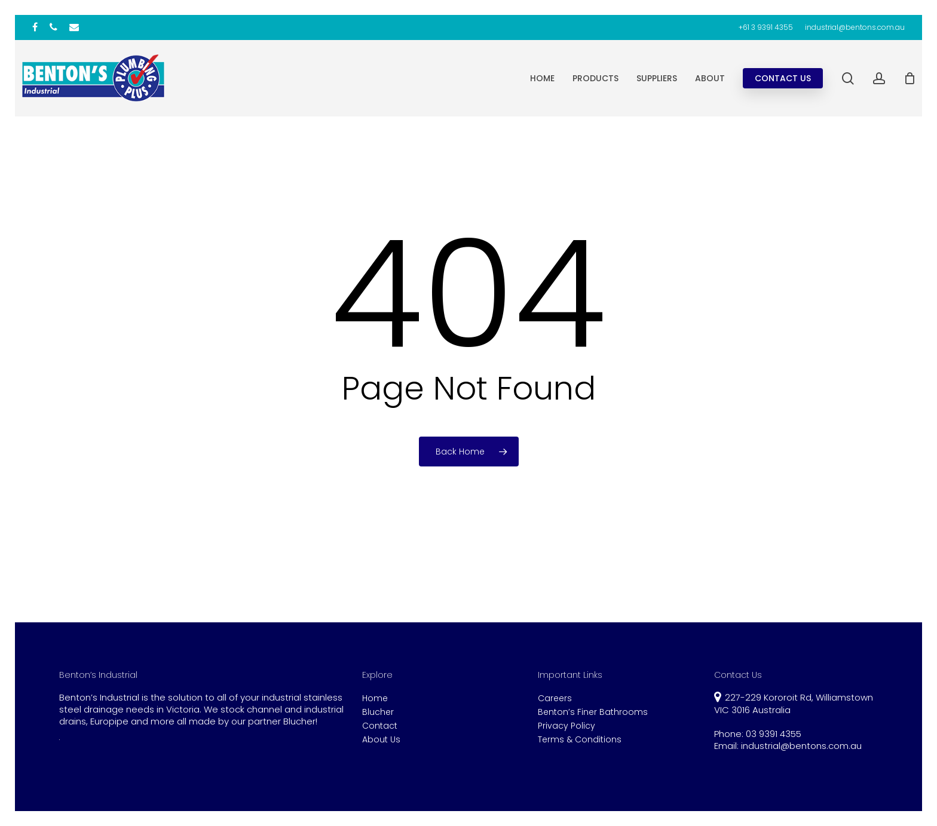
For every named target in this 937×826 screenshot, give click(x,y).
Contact (379, 725)
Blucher (378, 712)
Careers (555, 698)
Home (375, 698)
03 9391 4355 (773, 733)
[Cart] (909, 78)
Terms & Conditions (579, 739)
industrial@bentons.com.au (801, 745)
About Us (381, 739)
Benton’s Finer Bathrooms (593, 712)
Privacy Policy (566, 725)
